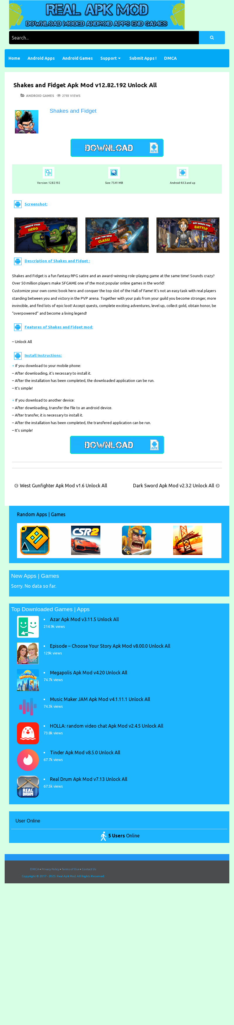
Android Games (77, 58)
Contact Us (89, 869)
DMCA (170, 58)
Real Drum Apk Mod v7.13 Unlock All (88, 779)
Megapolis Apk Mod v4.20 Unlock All (88, 672)
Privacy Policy (50, 869)
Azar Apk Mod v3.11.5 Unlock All (84, 619)
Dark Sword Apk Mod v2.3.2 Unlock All (173, 485)
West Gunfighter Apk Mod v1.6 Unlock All (63, 485)
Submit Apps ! (142, 58)
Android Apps (41, 58)
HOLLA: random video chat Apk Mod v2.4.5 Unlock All (106, 726)
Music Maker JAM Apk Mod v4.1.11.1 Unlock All (100, 699)
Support (108, 58)
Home (14, 58)
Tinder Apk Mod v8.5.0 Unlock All (85, 752)
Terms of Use (70, 869)
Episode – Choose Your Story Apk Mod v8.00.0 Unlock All (110, 646)
